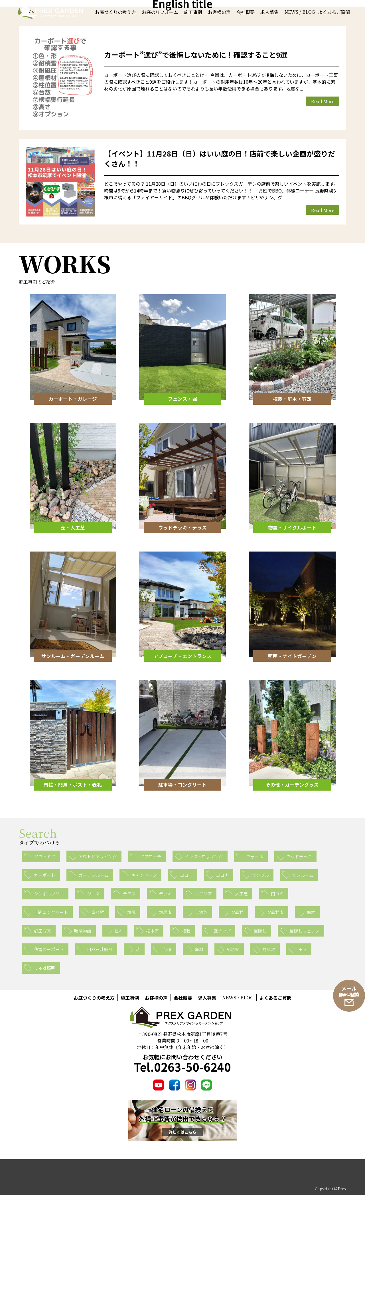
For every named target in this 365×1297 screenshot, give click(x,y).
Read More (322, 203)
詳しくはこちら (182, 1234)
